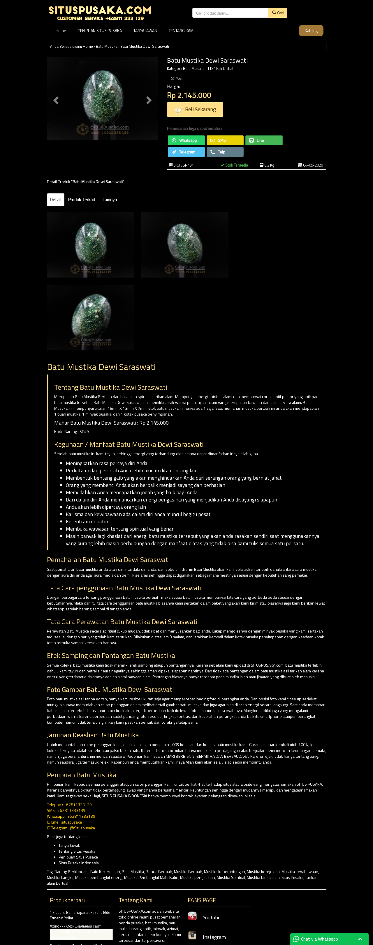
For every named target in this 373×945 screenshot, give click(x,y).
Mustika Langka (60, 877)
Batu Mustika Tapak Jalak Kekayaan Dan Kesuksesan (79, 934)
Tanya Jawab (69, 845)
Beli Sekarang (195, 109)
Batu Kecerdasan (105, 871)
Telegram (183, 152)
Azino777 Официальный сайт (75, 926)
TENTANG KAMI (181, 30)
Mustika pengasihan (197, 877)
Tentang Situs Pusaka (77, 851)
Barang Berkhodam (71, 871)
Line (256, 140)
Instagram (207, 937)
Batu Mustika (106, 46)
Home (61, 30)
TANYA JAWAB (145, 30)
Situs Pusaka (292, 877)
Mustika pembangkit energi (98, 877)
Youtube (204, 917)
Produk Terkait (82, 199)
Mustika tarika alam (263, 877)
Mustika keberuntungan (224, 871)
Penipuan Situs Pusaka (78, 857)
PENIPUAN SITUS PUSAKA (100, 30)
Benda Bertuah (159, 871)
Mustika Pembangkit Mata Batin (151, 877)
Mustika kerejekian (263, 871)
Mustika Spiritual (231, 877)
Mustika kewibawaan (299, 871)
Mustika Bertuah (188, 871)
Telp (217, 152)
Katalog (311, 30)
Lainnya (110, 199)
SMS (218, 140)
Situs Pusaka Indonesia (79, 863)
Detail (55, 199)
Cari (278, 13)
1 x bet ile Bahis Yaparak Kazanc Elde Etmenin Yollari (80, 915)
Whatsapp (184, 140)
